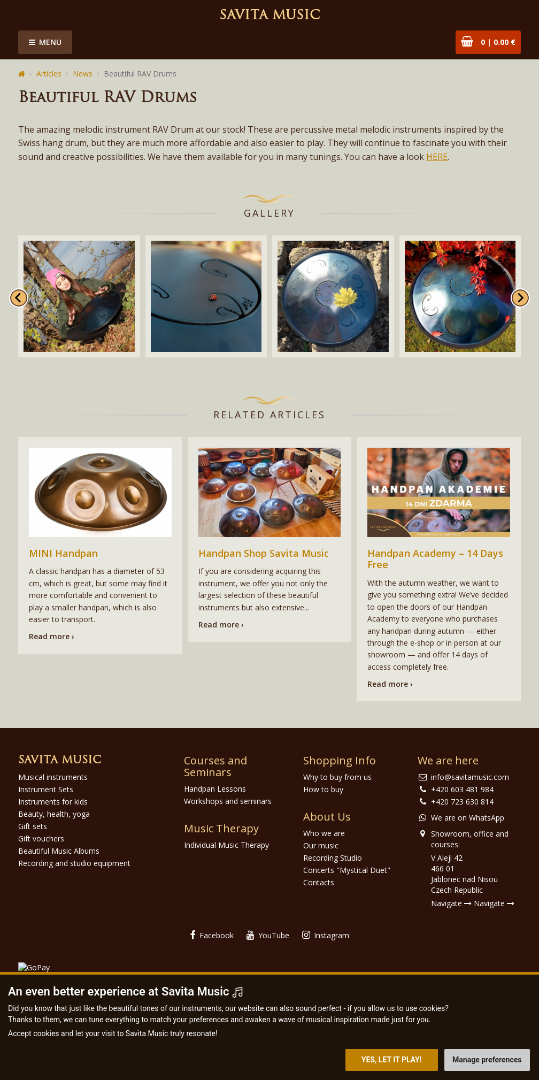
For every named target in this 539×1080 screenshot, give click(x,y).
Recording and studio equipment (74, 863)
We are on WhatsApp (467, 818)
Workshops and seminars (228, 801)
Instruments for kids (53, 801)
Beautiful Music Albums (58, 851)
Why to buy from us (337, 777)
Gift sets (32, 826)
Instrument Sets (45, 789)
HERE (437, 157)
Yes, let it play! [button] (391, 1059)
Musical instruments (53, 777)
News (83, 73)
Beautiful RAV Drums (140, 73)
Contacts (318, 882)
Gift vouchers (41, 838)
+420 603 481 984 (462, 789)
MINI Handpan (63, 553)
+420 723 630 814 (462, 801)
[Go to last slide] (18, 298)
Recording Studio (332, 858)
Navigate (451, 903)
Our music (320, 845)
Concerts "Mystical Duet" (346, 870)
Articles (48, 73)
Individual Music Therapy (226, 845)
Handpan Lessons (215, 789)
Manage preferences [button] (486, 1059)
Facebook (212, 935)
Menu (45, 42)
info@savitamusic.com (470, 777)
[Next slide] (520, 298)
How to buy (323, 789)
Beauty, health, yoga (54, 814)
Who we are (324, 833)
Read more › (51, 636)
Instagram (325, 935)
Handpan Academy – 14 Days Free (435, 559)
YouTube (268, 935)
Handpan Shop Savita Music (263, 553)
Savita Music (269, 16)
